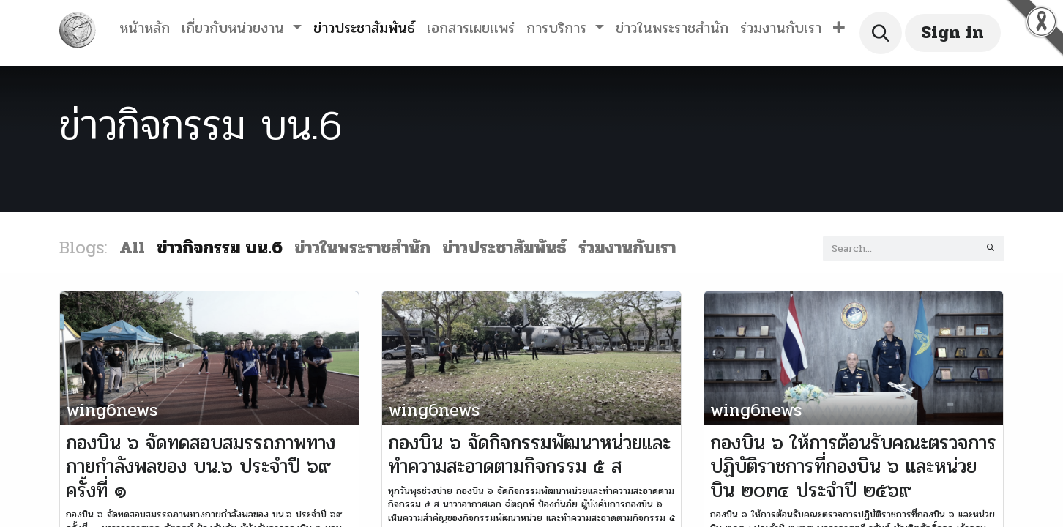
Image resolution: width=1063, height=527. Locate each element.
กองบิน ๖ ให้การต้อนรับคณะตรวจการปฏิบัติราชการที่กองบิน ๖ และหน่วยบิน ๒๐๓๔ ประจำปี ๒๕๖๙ (853, 466)
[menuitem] (144, 28)
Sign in (952, 32)
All (132, 247)
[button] (839, 28)
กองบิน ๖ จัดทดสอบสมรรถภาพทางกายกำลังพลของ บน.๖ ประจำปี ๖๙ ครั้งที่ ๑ (200, 466)
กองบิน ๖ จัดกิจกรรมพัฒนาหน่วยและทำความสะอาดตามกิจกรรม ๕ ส (529, 455)
